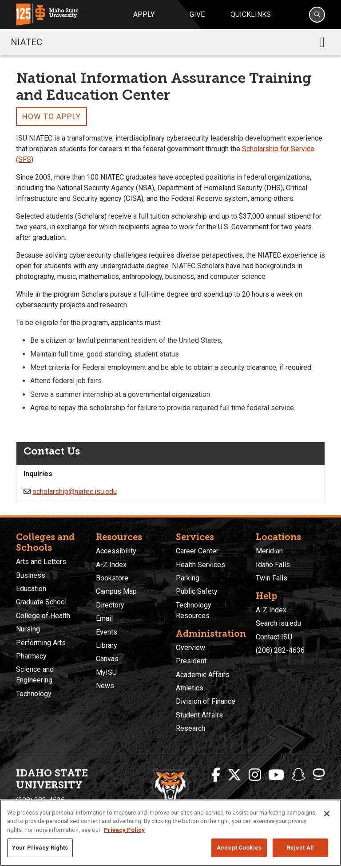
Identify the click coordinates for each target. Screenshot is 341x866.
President (191, 661)
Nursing (28, 629)
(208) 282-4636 (280, 650)
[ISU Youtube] (276, 775)
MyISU (106, 672)
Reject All (300, 847)
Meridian (269, 551)
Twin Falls (271, 578)
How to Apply (51, 116)
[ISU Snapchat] (298, 775)
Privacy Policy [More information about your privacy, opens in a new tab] (124, 830)
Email (104, 618)
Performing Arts (41, 643)
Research (190, 728)
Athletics (189, 688)
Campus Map (116, 591)
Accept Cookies (239, 847)
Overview (190, 647)
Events (106, 632)
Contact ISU (274, 637)
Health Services (200, 564)
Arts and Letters (41, 561)
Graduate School (41, 602)
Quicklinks (250, 14)
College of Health (43, 615)
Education (31, 588)
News (105, 686)
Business (30, 575)
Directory (110, 605)
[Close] (327, 813)
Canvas (107, 658)
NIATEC (26, 42)
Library (106, 645)
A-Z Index (111, 564)
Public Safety (197, 591)
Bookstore (112, 578)
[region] (170, 832)
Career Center (197, 551)
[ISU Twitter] (234, 775)
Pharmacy (31, 656)
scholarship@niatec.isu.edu (74, 491)
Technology (34, 694)
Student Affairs (199, 715)
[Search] (317, 14)
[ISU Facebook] (215, 775)
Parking (187, 578)
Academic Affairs (203, 674)
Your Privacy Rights (40, 847)
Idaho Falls (273, 564)
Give (197, 14)
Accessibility (116, 551)
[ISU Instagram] (255, 775)
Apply (144, 14)
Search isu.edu (278, 623)
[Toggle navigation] (321, 42)
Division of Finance (205, 701)
